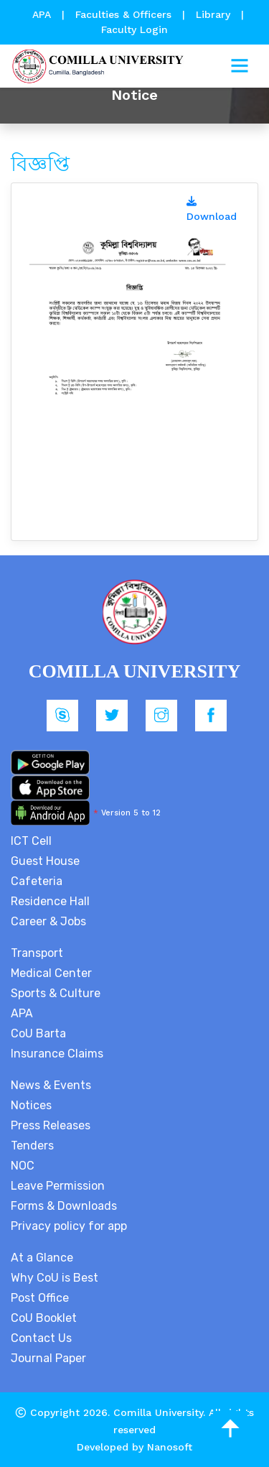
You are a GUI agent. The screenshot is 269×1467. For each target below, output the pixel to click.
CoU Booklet (44, 1318)
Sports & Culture (55, 993)
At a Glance (42, 1257)
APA (43, 14)
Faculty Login (134, 29)
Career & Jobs (48, 921)
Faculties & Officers (123, 14)
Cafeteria (36, 881)
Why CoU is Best (54, 1278)
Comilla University (158, 1412)
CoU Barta (38, 1033)
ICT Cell (31, 841)
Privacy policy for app (69, 1226)
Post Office (40, 1298)
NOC (22, 1165)
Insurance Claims (57, 1053)
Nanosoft (169, 1447)
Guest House (45, 861)
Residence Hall (50, 901)
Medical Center (51, 973)
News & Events (51, 1085)
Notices (31, 1105)
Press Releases (50, 1125)
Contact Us (41, 1338)
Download (212, 209)
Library (215, 14)
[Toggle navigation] (239, 66)
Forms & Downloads (64, 1206)
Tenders (32, 1145)
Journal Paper (48, 1358)
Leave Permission (58, 1186)
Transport (37, 953)
